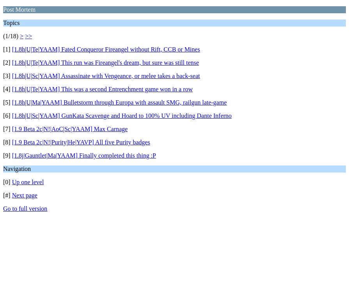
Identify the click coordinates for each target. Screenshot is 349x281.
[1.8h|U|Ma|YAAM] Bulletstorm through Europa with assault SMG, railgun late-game (119, 102)
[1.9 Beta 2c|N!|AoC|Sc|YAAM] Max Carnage (70, 129)
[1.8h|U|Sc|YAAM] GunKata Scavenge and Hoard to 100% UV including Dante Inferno (122, 115)
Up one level (28, 182)
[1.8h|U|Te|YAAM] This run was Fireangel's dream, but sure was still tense (105, 62)
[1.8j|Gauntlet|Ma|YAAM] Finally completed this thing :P (84, 155)
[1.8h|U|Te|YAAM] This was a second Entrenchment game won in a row (102, 89)
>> (28, 36)
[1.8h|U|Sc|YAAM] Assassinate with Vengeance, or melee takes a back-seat (106, 76)
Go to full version (25, 208)
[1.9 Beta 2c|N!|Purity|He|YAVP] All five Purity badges (81, 142)
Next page (24, 195)
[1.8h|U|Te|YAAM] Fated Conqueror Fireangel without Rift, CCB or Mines (106, 49)
